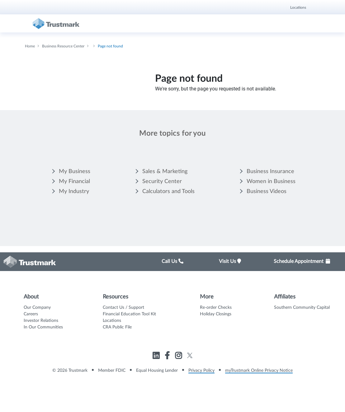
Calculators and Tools (168, 191)
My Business (74, 171)
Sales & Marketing (164, 171)
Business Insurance (270, 171)
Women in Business (271, 181)
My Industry (74, 191)
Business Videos (266, 191)
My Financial (74, 181)
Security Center (162, 181)
